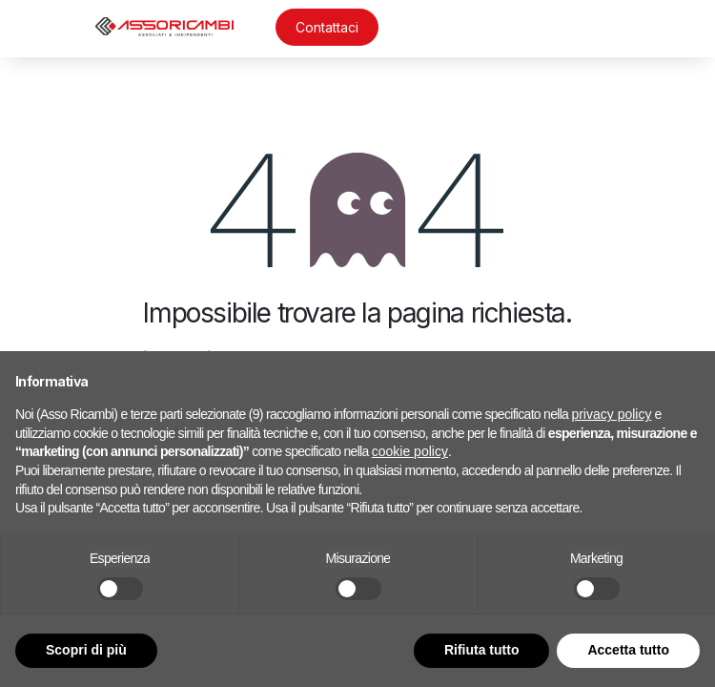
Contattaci (327, 27)
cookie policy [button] (410, 451)
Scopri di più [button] (86, 649)
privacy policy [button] (611, 414)
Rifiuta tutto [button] (482, 649)
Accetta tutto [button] (628, 649)
